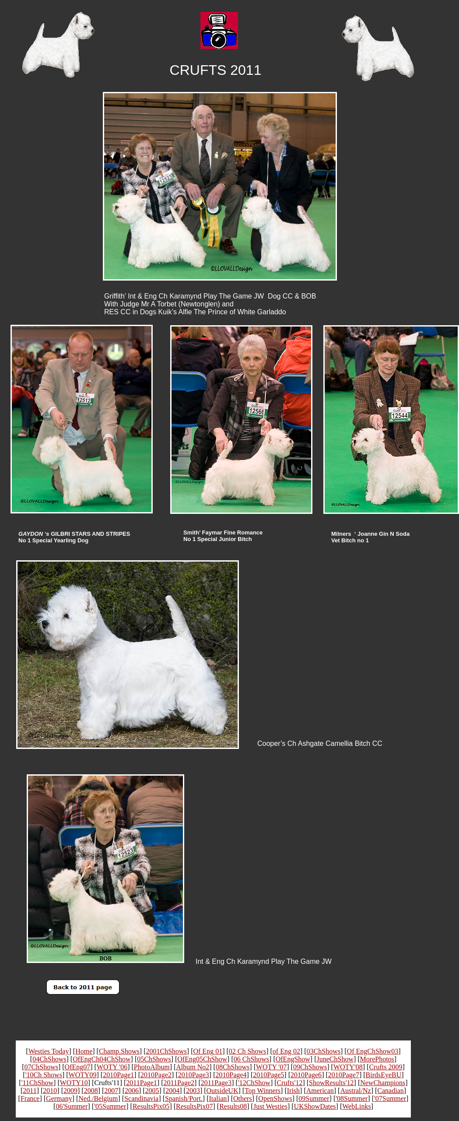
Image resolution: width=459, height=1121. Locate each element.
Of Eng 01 (207, 1051)
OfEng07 (78, 1067)
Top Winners (262, 1090)
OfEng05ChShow (202, 1059)
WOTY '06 (112, 1067)
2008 (91, 1090)
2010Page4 (230, 1075)
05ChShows (154, 1059)
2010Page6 (306, 1075)
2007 (111, 1090)
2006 (132, 1090)
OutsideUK (222, 1090)
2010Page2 (156, 1075)
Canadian (390, 1090)
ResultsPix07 (194, 1106)
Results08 (233, 1106)
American (320, 1090)
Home (83, 1051)
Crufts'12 (290, 1082)
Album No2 (192, 1067)
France (30, 1098)
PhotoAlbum (152, 1067)
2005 (152, 1090)
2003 (193, 1090)
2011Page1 (141, 1082)
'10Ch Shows (43, 1075)
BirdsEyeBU (384, 1075)
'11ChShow (37, 1082)
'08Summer (352, 1098)
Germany (59, 1098)
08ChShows (232, 1067)
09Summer (313, 1098)
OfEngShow (293, 1059)
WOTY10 (74, 1082)
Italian (218, 1098)
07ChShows (41, 1067)
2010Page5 (268, 1075)
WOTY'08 (348, 1067)
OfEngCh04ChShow (101, 1059)
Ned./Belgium (98, 1098)
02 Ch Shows (247, 1051)
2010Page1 (118, 1075)
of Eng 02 (286, 1051)
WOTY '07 (271, 1067)
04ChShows (49, 1059)
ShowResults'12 (331, 1082)
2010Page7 (343, 1075)
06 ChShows (251, 1059)
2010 (50, 1090)
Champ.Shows (119, 1051)
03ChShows (323, 1051)
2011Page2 (179, 1082)
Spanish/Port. (184, 1098)
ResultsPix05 (151, 1106)
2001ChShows (166, 1051)
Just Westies (270, 1106)
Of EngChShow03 (373, 1051)
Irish (293, 1090)
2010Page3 (193, 1075)
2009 (70, 1090)
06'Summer (72, 1106)
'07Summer (390, 1098)
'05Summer (110, 1106)
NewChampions (382, 1082)
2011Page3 (216, 1082)
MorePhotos (377, 1059)
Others (242, 1098)
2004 (172, 1090)
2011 (29, 1090)
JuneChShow (335, 1059)
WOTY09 (83, 1075)
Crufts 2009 (385, 1067)
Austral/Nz (355, 1090)
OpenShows (275, 1098)
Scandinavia (141, 1098)
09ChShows (310, 1067)
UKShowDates (315, 1106)
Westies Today (48, 1051)
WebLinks (356, 1106)
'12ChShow (254, 1082)
